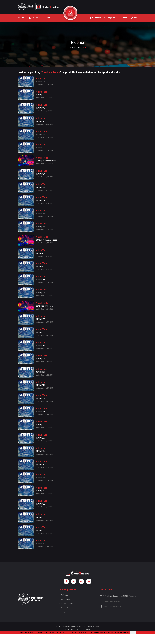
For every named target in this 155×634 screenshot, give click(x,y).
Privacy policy (65, 608)
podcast (77, 47)
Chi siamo (63, 595)
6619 (119, 607)
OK (133, 632)
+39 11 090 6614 (110, 607)
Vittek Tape (41, 78)
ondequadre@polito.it (110, 601)
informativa (124, 632)
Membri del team (66, 604)
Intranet (62, 612)
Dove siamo (64, 599)
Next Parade (42, 157)
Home (69, 47)
